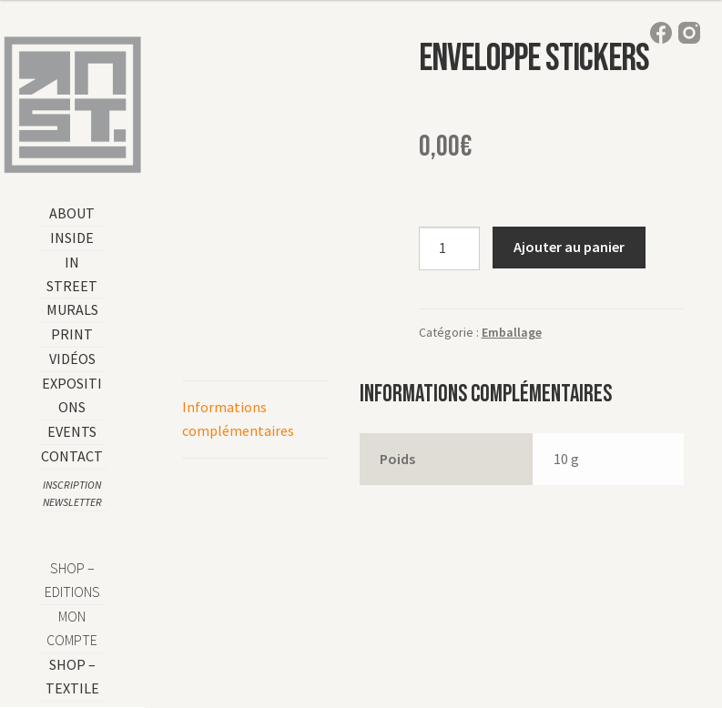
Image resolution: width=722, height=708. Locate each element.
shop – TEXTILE (72, 676)
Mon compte (71, 628)
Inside (72, 237)
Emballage (512, 332)
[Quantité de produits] (450, 248)
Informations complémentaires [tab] (238, 419)
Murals (72, 309)
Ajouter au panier (569, 247)
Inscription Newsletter (72, 493)
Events (72, 431)
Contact (72, 456)
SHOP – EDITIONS (72, 580)
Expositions (72, 395)
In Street (71, 274)
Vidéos (72, 358)
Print (72, 334)
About (72, 213)
